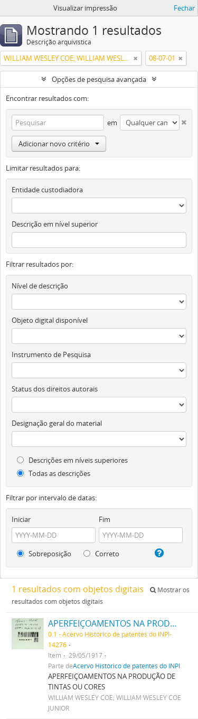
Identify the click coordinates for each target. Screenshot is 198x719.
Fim (104, 519)
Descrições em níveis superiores (72, 460)
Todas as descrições (53, 473)
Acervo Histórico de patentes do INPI (126, 665)
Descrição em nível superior (55, 224)
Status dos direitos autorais (55, 389)
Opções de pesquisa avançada (99, 79)
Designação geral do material (57, 423)
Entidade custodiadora (47, 189)
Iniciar (21, 519)
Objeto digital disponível (50, 320)
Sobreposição (44, 553)
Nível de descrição (40, 286)
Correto (101, 553)
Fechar (184, 8)
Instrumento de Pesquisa (51, 354)
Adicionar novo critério (58, 143)
